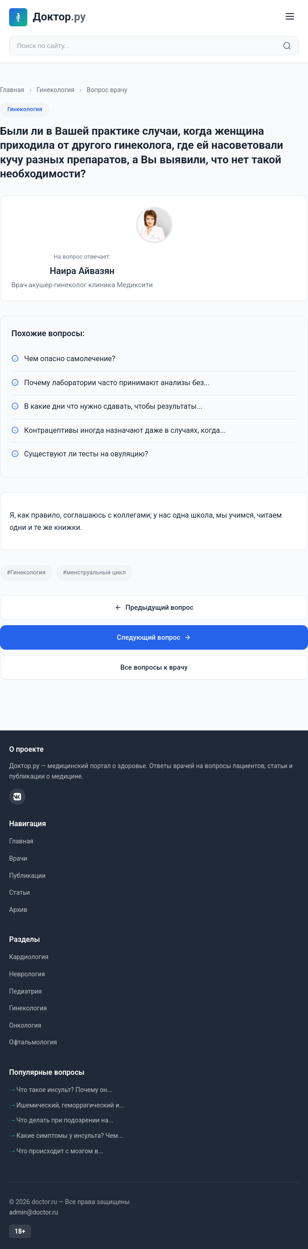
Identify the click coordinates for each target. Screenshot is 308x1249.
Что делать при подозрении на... (64, 1120)
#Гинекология (26, 572)
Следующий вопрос (154, 637)
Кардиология (28, 956)
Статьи (19, 892)
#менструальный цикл (94, 572)
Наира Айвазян (82, 270)
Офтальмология (33, 1042)
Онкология (25, 1025)
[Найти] (287, 46)
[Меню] (290, 17)
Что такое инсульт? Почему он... (64, 1089)
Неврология (27, 974)
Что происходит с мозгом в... (59, 1151)
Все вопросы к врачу (154, 667)
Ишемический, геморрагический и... (70, 1105)
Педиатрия (25, 991)
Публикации (27, 875)
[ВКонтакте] (17, 797)
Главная (12, 89)
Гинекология (55, 89)
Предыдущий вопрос (154, 607)
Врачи (18, 858)
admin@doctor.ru (33, 1212)
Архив (18, 909)
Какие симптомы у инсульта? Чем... (69, 1135)
